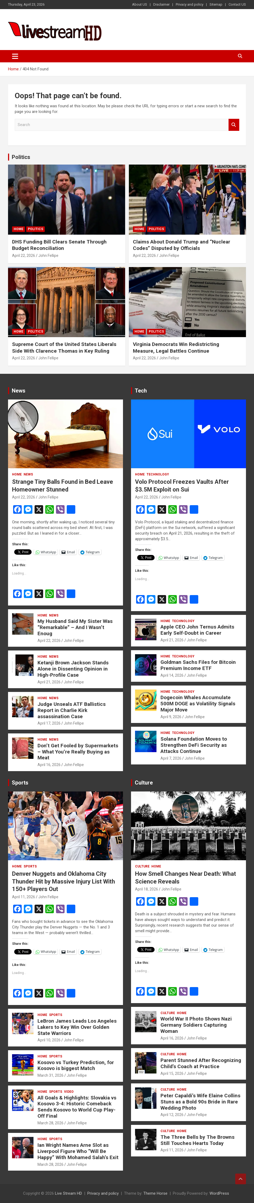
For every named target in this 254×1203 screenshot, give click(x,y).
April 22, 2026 (23, 255)
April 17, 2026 (49, 723)
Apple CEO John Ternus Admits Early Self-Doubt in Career (197, 630)
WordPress (219, 1193)
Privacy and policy (189, 4)
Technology (158, 474)
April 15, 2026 (172, 1073)
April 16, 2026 (49, 765)
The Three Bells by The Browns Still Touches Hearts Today (197, 1140)
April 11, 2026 (23, 897)
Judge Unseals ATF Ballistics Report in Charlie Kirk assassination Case (72, 710)
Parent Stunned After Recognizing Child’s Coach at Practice (200, 1063)
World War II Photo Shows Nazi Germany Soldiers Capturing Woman (196, 1025)
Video (69, 1092)
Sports (20, 782)
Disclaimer (161, 4)
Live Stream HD (68, 1193)
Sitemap (216, 4)
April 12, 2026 (172, 1115)
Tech (141, 390)
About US (139, 4)
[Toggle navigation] (15, 56)
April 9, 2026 (170, 717)
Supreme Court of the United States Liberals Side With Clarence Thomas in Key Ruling (64, 347)
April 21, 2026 (49, 682)
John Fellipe (48, 255)
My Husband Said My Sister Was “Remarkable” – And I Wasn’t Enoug (75, 627)
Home (18, 229)
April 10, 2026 (49, 1040)
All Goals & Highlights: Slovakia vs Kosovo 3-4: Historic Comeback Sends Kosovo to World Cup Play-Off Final (77, 1107)
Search (234, 125)
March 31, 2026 (51, 1075)
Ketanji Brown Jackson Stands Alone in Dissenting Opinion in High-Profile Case (73, 669)
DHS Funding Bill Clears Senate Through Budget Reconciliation (59, 245)
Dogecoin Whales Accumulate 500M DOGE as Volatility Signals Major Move (197, 703)
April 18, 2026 (146, 889)
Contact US (237, 4)
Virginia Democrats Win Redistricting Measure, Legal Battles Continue (176, 347)
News (18, 390)
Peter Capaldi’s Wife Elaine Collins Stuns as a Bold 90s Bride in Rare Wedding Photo (200, 1101)
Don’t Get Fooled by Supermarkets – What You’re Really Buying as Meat (78, 752)
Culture (144, 782)
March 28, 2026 (51, 1123)
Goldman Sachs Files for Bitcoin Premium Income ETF (198, 665)
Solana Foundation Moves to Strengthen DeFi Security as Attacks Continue (193, 745)
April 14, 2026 (172, 675)
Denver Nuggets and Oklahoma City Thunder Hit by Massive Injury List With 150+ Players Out (63, 881)
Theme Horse (155, 1193)
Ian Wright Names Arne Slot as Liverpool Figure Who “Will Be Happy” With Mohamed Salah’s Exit (78, 1151)
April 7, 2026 (170, 758)
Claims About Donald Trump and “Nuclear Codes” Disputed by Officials (181, 245)
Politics (21, 157)
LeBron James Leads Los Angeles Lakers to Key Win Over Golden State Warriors (77, 1027)
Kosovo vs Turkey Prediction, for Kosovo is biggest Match (76, 1065)
